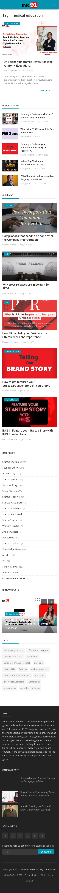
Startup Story (9, 479)
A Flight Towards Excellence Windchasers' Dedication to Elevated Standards (27, 624)
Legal (50, 875)
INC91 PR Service (9, 439)
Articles (6, 555)
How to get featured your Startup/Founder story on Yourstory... (33, 147)
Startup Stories (10, 461)
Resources (8, 537)
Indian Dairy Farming (13, 650)
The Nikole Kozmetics (14, 681)
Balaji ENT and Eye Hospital (17, 662)
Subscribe (46, 851)
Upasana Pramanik (10, 342)
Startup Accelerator (12, 502)
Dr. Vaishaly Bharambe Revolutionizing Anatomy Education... (28, 63)
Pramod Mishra (27, 121)
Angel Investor (10, 531)
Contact (29, 880)
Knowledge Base (11, 549)
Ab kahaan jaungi (39, 669)
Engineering (32, 656)
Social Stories (9, 490)
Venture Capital (10, 525)
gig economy (10, 688)
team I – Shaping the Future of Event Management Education (35, 808)
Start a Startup (10, 520)
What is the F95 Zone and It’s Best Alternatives (37, 131)
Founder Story (10, 467)
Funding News (10, 566)
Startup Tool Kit (11, 496)
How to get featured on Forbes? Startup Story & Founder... (36, 116)
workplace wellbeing (30, 688)
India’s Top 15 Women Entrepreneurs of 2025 (31, 163)
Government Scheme (13, 578)
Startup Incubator (11, 508)
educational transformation (17, 675)
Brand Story (9, 473)
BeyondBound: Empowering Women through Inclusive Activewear (38, 794)
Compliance (34, 681)
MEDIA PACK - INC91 (13, 875)
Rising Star (25, 168)
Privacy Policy (31, 875)
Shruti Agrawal (10, 70)
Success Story (9, 485)
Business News (10, 572)
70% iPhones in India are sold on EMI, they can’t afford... (37, 178)
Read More (46, 90)
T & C (43, 875)
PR (4, 560)
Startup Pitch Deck (12, 514)
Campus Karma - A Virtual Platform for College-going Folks (38, 780)
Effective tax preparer (38, 650)
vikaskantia (25, 136)
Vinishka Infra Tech (13, 656)
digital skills (9, 669)
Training (23, 669)
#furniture (39, 675)
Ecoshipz (38, 662)
